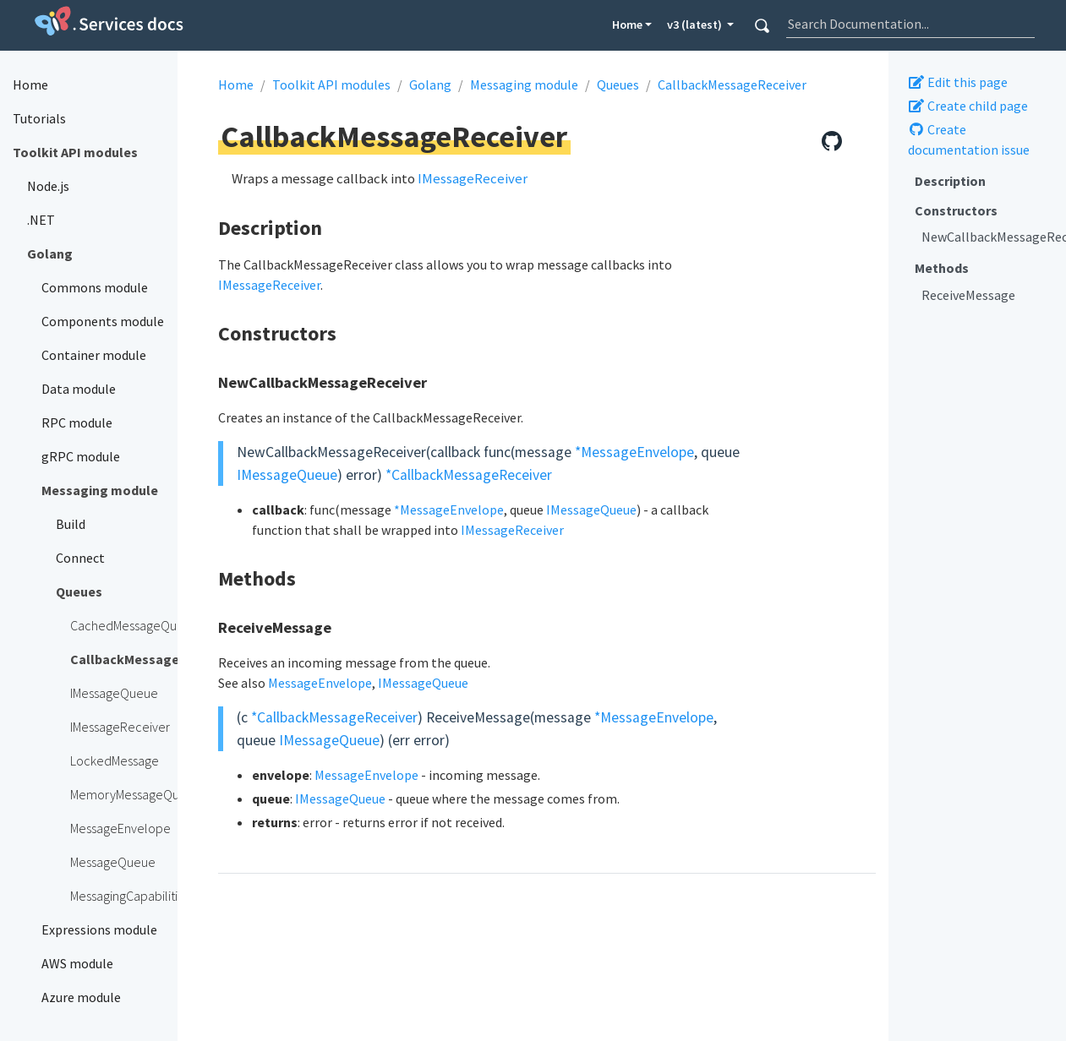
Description (950, 180)
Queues (618, 84)
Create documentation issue (969, 139)
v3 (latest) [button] (695, 24)
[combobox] (910, 23)
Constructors (956, 210)
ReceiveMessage (968, 294)
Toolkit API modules (331, 84)
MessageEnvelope (320, 682)
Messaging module (524, 84)
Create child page (968, 105)
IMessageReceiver (473, 178)
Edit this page (958, 82)
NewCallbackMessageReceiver (987, 236)
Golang (430, 84)
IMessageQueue (287, 475)
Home (627, 24)
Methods (942, 267)
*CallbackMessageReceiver (468, 475)
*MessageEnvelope (634, 452)
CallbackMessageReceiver (732, 84)
